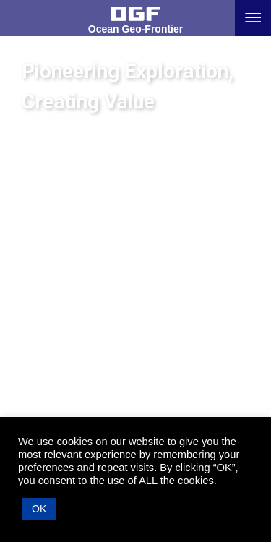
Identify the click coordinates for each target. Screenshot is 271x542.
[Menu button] (253, 18)
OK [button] (39, 509)
